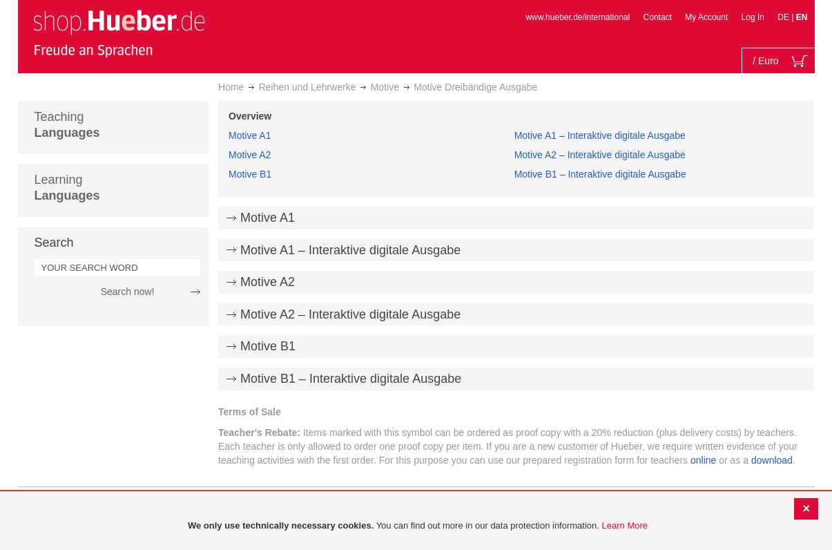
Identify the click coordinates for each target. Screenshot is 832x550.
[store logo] (119, 33)
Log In (753, 17)
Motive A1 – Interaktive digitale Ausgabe (600, 135)
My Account (706, 17)
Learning (67, 187)
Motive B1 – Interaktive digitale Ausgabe (600, 174)
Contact (658, 17)
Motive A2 (250, 154)
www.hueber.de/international (577, 17)
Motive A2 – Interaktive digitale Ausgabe (600, 154)
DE (784, 17)
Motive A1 (250, 135)
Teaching (67, 125)
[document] (417, 526)
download (772, 460)
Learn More (625, 525)
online (703, 460)
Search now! (128, 291)
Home (231, 87)
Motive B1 (250, 174)
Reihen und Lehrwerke (307, 87)
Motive (385, 87)
